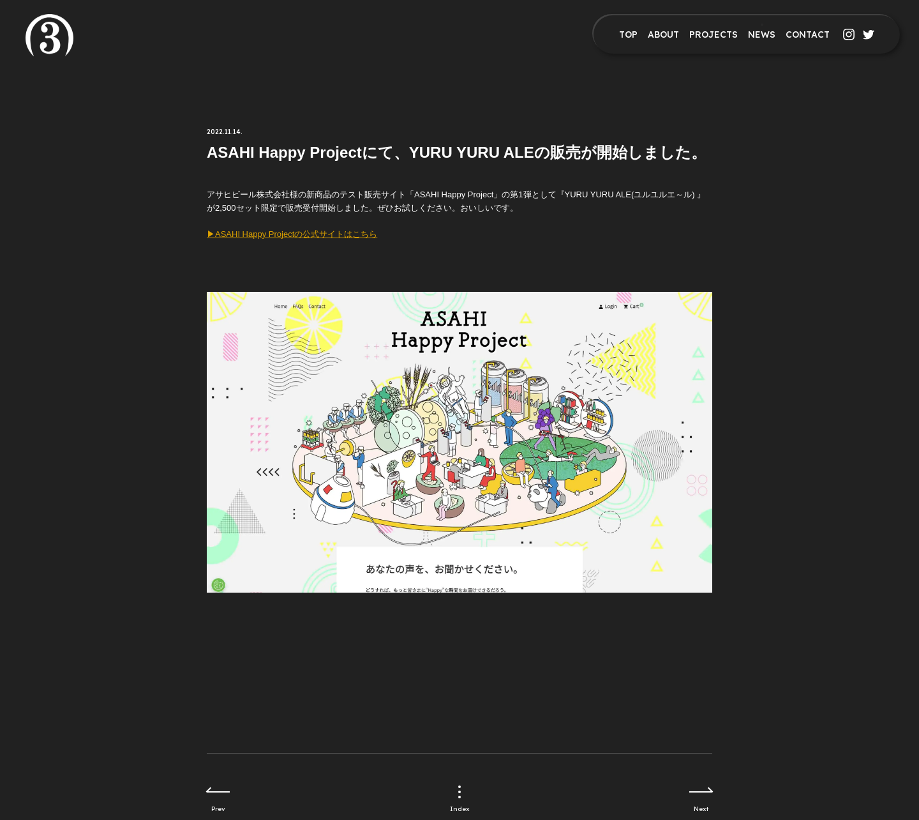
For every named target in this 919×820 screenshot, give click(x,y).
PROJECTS (713, 34)
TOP (628, 34)
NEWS (761, 34)
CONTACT (808, 34)
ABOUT (663, 34)
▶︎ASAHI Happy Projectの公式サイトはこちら (292, 234)
